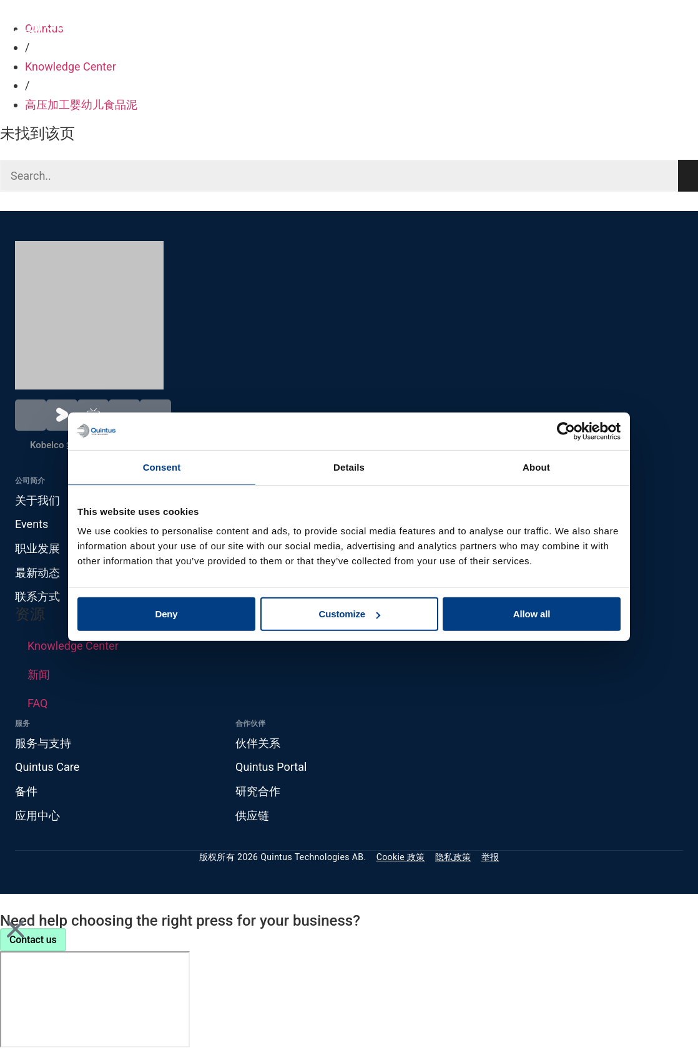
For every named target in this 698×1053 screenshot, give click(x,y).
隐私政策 (453, 857)
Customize (350, 614)
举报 (490, 857)
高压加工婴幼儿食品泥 (81, 104)
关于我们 (37, 500)
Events (31, 524)
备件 (26, 791)
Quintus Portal (271, 766)
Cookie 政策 (400, 857)
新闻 (38, 674)
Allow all (532, 614)
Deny (166, 614)
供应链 (252, 815)
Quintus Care (47, 766)
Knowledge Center (70, 66)
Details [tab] (349, 466)
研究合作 (257, 791)
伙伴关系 (257, 743)
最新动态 (37, 572)
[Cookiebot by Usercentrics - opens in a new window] (566, 430)
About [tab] (536, 466)
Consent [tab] (162, 466)
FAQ (37, 703)
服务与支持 (43, 743)
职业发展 (37, 548)
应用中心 (37, 815)
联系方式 (37, 596)
